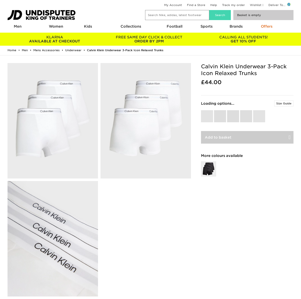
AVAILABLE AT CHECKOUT (55, 39)
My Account (173, 5)
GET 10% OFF (243, 39)
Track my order (233, 5)
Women (56, 26)
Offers (266, 26)
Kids (88, 26)
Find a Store (196, 5)
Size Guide (283, 103)
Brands (236, 26)
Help (213, 5)
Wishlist (255, 5)
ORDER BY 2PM (149, 39)
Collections (131, 26)
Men (18, 26)
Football (174, 26)
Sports (206, 26)
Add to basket (218, 137)
